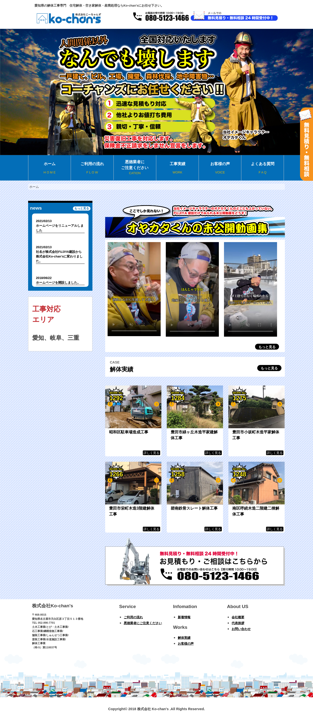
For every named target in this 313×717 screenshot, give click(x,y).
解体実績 (184, 638)
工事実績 (177, 168)
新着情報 (184, 617)
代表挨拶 (238, 623)
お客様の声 (220, 168)
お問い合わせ (241, 629)
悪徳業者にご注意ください (135, 167)
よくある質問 (262, 168)
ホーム (49, 168)
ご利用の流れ (92, 168)
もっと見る (267, 347)
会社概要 (238, 617)
